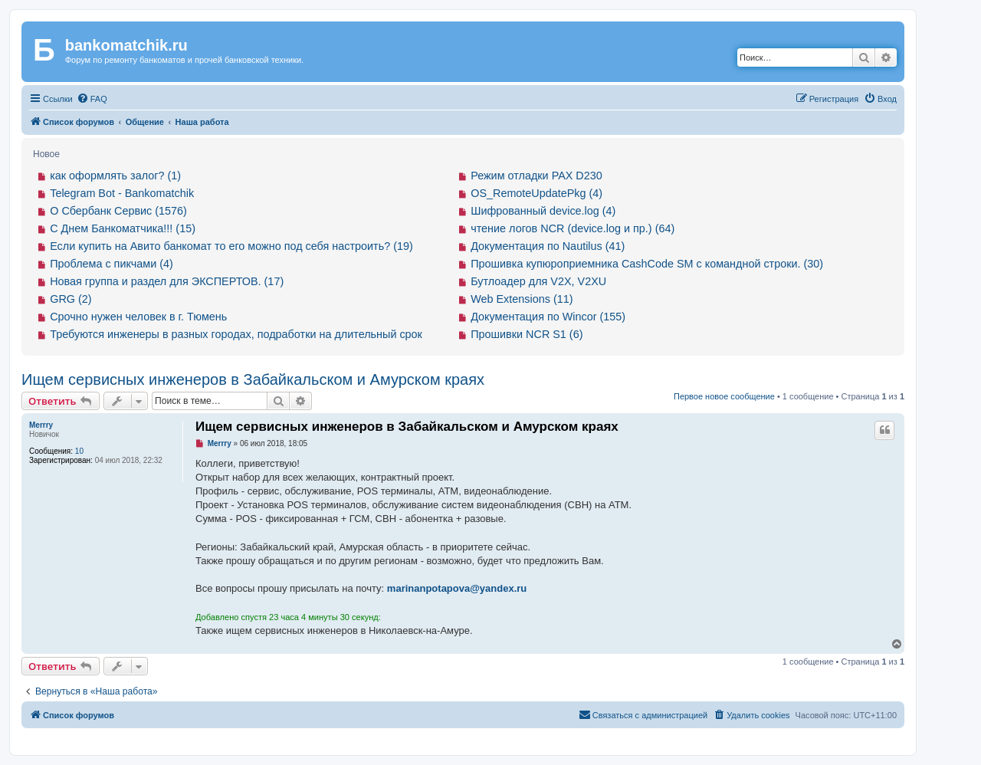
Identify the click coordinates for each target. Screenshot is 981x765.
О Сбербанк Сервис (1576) (118, 211)
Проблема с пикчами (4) (111, 264)
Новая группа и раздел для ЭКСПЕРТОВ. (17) (167, 281)
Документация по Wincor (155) (548, 316)
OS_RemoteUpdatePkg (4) (536, 193)
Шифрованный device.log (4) (543, 211)
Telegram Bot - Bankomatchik (122, 193)
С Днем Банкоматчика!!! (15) (122, 228)
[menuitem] (92, 99)
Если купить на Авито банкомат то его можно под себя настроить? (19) (231, 246)
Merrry (41, 425)
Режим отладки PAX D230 (536, 175)
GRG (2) (70, 299)
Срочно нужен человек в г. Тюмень (138, 316)
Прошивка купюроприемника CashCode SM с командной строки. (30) (647, 264)
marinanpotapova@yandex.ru (457, 588)
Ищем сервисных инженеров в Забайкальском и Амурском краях (252, 379)
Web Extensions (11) (522, 299)
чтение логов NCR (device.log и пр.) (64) (572, 228)
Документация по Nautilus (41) (548, 246)
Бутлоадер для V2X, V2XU (538, 281)
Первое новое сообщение (724, 396)
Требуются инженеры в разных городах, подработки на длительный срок (236, 334)
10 (79, 451)
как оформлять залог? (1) (115, 175)
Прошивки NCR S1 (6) (526, 334)
